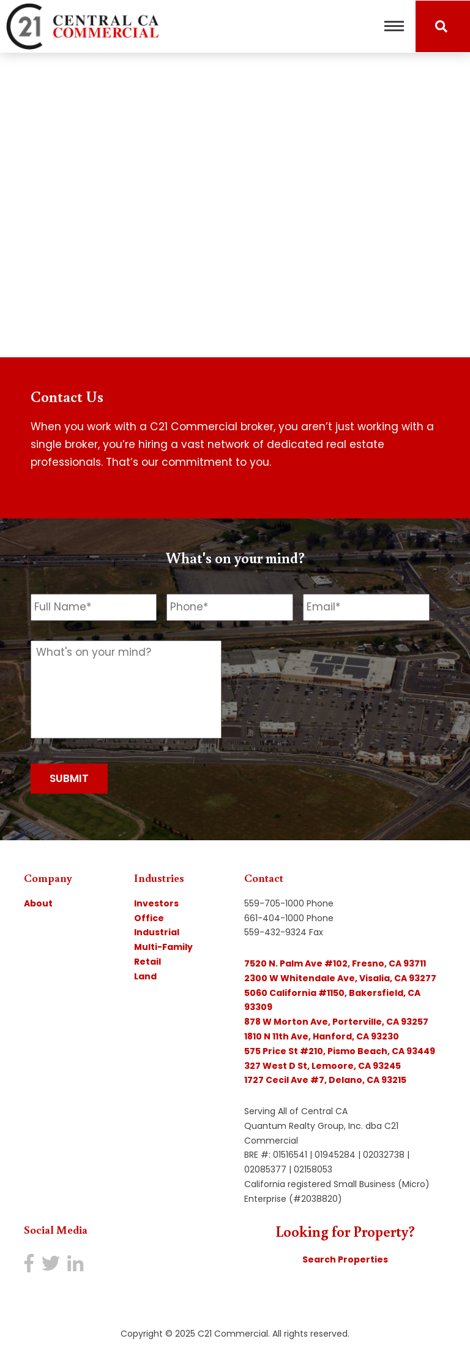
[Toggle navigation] (394, 26)
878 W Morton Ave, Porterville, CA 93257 (336, 1022)
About (38, 903)
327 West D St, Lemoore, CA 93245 (322, 1066)
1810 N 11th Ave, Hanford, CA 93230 (321, 1036)
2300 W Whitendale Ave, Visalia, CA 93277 (340, 978)
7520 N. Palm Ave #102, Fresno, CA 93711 (335, 963)
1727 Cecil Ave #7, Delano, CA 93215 (325, 1080)
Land (145, 976)
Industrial (156, 932)
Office (149, 918)
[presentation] (328, 664)
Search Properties (345, 1259)
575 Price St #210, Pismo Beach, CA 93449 (339, 1051)
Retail (147, 961)
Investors (156, 903)
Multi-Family (163, 947)
